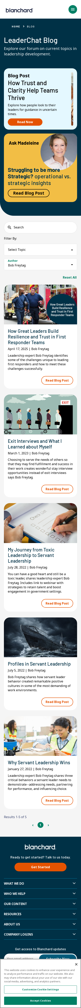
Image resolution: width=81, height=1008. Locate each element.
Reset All (70, 277)
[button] (72, 9)
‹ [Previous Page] (32, 825)
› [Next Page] (48, 825)
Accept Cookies (40, 1000)
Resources (12, 914)
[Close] (76, 964)
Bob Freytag (17, 265)
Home (16, 26)
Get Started (40, 867)
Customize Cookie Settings (40, 989)
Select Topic (17, 249)
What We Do (14, 883)
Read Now (25, 122)
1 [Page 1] (40, 825)
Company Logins (18, 934)
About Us (12, 924)
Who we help (14, 893)
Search (19, 227)
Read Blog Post (28, 193)
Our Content (15, 903)
